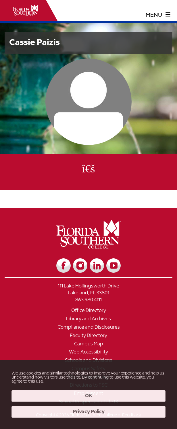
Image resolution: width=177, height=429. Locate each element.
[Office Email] (88, 168)
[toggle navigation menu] (158, 14)
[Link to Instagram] (80, 265)
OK (88, 395)
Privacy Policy (89, 411)
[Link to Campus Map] (88, 345)
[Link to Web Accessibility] (88, 353)
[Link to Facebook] (63, 265)
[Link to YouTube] (113, 265)
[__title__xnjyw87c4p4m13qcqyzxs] (25, 10)
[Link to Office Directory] (88, 312)
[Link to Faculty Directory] (88, 337)
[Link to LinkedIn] (97, 265)
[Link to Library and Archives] (88, 320)
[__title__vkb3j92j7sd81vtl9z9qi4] (88, 246)
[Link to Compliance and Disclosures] (88, 328)
